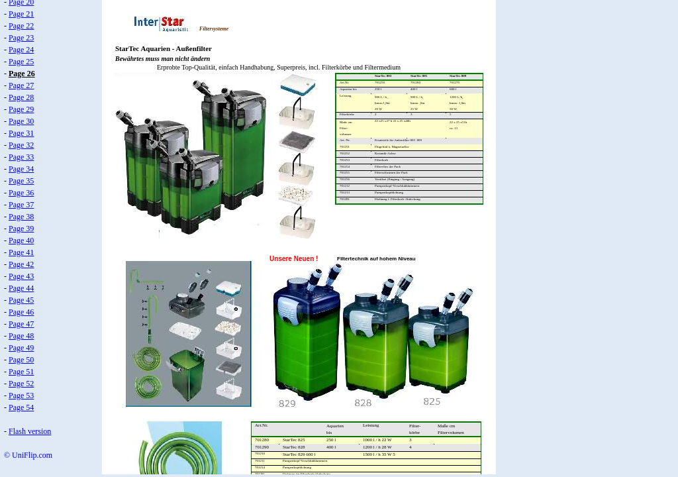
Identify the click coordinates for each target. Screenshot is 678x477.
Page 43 (21, 276)
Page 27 (21, 85)
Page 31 (21, 133)
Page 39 (21, 228)
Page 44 (21, 288)
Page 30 (21, 121)
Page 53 (21, 395)
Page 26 (22, 73)
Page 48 (21, 336)
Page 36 (21, 192)
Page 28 (21, 97)
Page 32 (21, 145)
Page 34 (21, 169)
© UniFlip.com (28, 455)
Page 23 (21, 37)
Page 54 (21, 407)
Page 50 (21, 359)
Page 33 (21, 157)
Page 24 (21, 49)
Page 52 (21, 383)
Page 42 (21, 264)
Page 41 (21, 252)
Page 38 (21, 216)
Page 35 (21, 181)
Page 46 (21, 312)
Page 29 (21, 109)
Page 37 (21, 204)
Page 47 (21, 324)
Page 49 (21, 347)
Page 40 (21, 240)
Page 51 (21, 371)
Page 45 (21, 300)
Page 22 (21, 25)
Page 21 (21, 14)
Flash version (30, 431)
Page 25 (21, 61)
